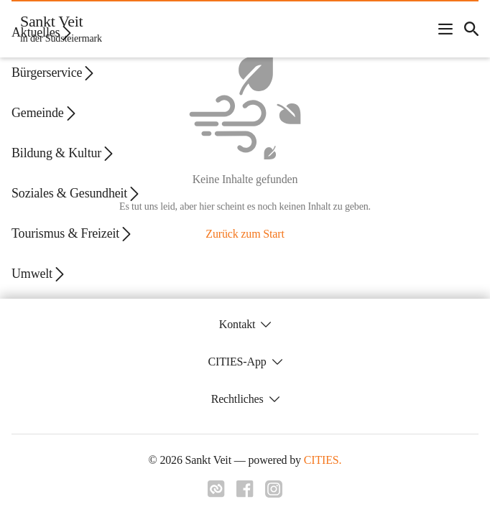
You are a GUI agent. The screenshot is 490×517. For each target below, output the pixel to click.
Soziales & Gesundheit (76, 193)
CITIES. (323, 460)
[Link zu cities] (216, 489)
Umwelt (39, 273)
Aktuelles (42, 32)
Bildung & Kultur (63, 153)
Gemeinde (44, 113)
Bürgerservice (53, 72)
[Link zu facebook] (245, 489)
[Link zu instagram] (273, 489)
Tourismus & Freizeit (72, 233)
